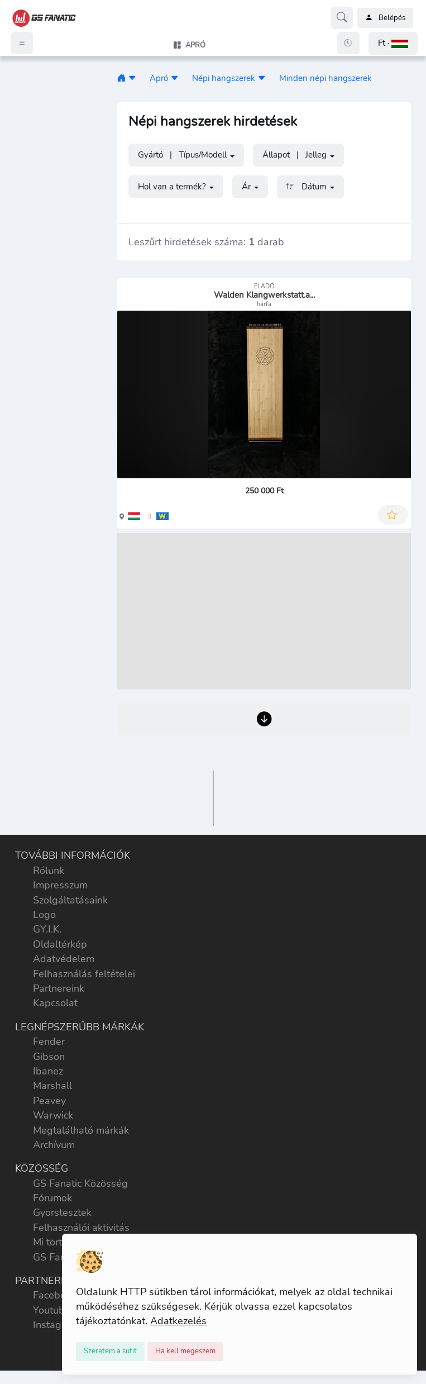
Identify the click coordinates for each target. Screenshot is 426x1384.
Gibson (49, 1056)
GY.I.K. (47, 929)
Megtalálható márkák (81, 1130)
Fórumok (52, 1198)
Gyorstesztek (62, 1212)
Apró (159, 78)
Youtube (51, 1310)
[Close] (110, 1351)
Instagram (56, 1324)
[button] (393, 43)
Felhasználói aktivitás (81, 1227)
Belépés (385, 18)
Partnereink (58, 988)
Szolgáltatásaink (70, 900)
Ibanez (48, 1071)
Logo (44, 914)
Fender (49, 1041)
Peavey (49, 1100)
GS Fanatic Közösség (80, 1183)
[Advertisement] (264, 611)
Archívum (54, 1145)
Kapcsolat (55, 1003)
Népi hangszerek (223, 78)
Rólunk (48, 870)
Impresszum (60, 885)
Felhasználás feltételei (84, 974)
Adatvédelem (63, 959)
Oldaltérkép (60, 944)
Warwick (53, 1115)
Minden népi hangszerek (325, 78)
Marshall (52, 1085)
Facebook (54, 1295)
